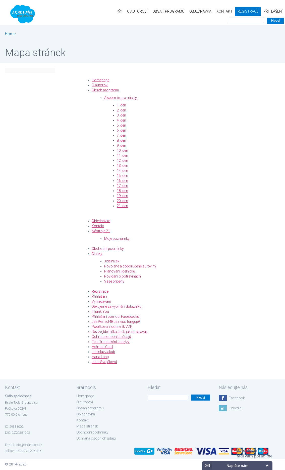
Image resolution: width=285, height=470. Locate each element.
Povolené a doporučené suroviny (130, 266)
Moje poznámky (117, 239)
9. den (121, 145)
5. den (121, 125)
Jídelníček (111, 261)
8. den (121, 140)
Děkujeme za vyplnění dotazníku (116, 306)
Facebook (237, 398)
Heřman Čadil (102, 347)
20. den (122, 201)
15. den (122, 176)
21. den (122, 206)
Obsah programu (168, 11)
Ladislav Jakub (103, 352)
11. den (122, 155)
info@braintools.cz (29, 445)
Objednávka (200, 11)
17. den (122, 186)
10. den (122, 150)
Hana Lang (100, 357)
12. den (122, 161)
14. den (122, 171)
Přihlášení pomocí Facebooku (115, 317)
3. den (121, 115)
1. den (121, 105)
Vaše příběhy (114, 281)
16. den (122, 181)
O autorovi (137, 11)
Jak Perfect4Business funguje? (116, 322)
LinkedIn (235, 408)
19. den (122, 196)
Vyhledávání (101, 301)
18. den (122, 191)
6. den (121, 130)
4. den (121, 120)
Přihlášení (272, 11)
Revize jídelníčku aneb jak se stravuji (119, 332)
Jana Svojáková (104, 362)
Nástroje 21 (101, 231)
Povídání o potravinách (122, 276)
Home (10, 33)
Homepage (100, 80)
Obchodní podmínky (108, 249)
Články (97, 254)
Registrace (248, 11)
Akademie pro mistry (120, 98)
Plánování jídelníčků (119, 271)
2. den (121, 110)
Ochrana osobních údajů (111, 337)
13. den (122, 166)
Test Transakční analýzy (111, 342)
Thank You (100, 311)
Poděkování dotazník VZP (112, 327)
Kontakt (224, 11)
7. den (121, 135)
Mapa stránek (87, 426)
